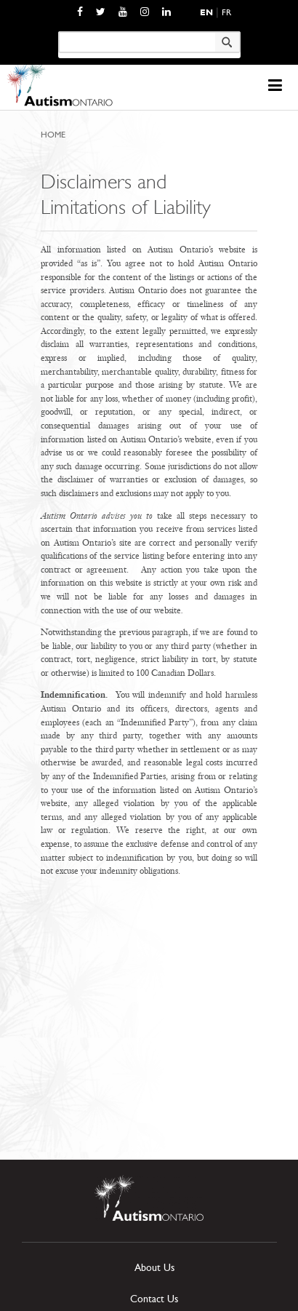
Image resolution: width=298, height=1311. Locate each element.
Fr (226, 12)
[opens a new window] (80, 12)
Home (53, 134)
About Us (154, 1268)
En (206, 12)
